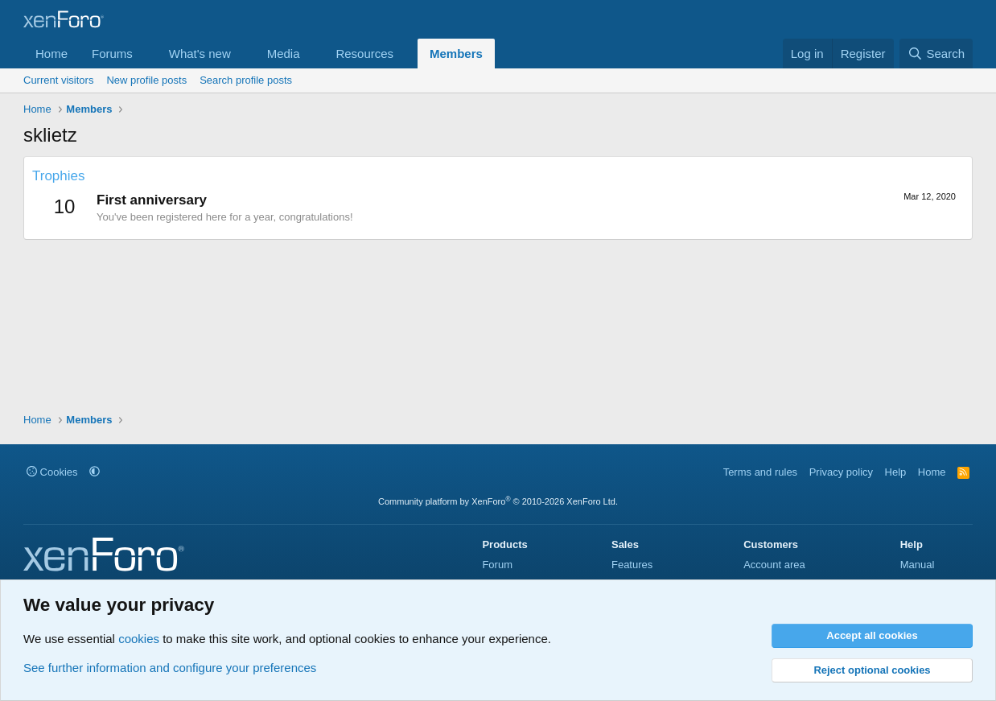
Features (631, 565)
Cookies (52, 472)
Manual (917, 565)
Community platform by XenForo (498, 501)
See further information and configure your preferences (169, 667)
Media (283, 53)
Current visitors (58, 80)
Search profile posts (246, 80)
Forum (497, 565)
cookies (138, 638)
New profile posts (146, 80)
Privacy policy (841, 472)
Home (51, 53)
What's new (200, 53)
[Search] (936, 53)
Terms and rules (760, 472)
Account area (774, 565)
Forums (112, 53)
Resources (364, 53)
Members (456, 53)
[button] (145, 53)
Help (896, 472)
